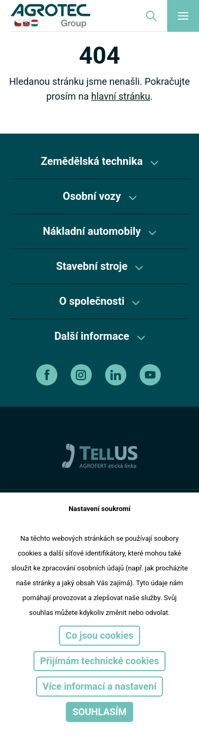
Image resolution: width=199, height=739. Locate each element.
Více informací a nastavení (99, 686)
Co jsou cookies (99, 635)
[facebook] (48, 374)
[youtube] (151, 374)
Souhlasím (99, 711)
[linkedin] (117, 374)
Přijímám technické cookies (99, 660)
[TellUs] (99, 455)
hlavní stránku (120, 96)
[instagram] (82, 374)
